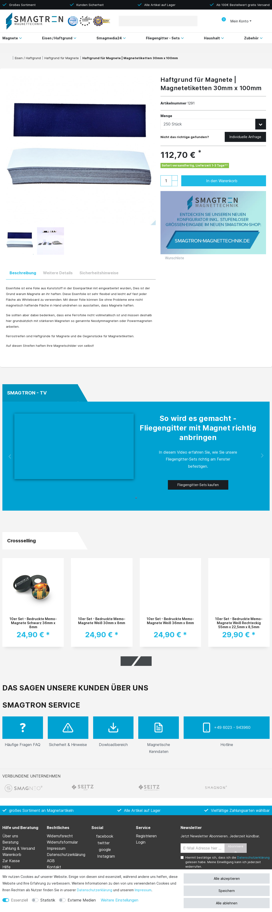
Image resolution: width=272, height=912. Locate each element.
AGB (51, 860)
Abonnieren (235, 848)
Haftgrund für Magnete (61, 58)
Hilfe (6, 867)
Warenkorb (11, 854)
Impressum (143, 890)
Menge (166, 116)
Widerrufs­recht (60, 836)
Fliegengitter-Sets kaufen (198, 485)
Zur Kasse (11, 860)
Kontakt (54, 867)
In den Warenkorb (231, 180)
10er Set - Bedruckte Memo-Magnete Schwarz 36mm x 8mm (33, 623)
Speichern (227, 891)
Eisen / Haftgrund (28, 58)
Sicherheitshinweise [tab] (99, 272)
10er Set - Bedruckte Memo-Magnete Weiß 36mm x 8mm (170, 621)
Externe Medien (82, 900)
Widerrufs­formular (62, 842)
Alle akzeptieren (227, 878)
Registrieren (146, 836)
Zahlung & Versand (18, 848)
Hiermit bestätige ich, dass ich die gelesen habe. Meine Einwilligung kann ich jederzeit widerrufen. (227, 862)
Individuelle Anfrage (245, 137)
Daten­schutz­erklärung (94, 890)
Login (140, 842)
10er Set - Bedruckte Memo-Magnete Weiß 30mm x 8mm (101, 621)
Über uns (10, 836)
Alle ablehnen (226, 903)
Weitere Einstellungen (119, 900)
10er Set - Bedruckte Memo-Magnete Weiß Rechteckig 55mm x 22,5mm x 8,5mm (238, 623)
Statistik (47, 900)
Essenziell (19, 900)
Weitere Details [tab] (58, 272)
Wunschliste (172, 258)
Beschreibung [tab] (23, 272)
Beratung (10, 842)
